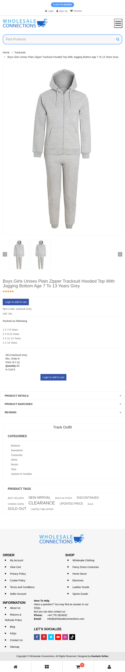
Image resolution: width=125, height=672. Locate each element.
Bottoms (15, 445)
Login (49, 11)
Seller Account (18, 593)
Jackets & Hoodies (21, 473)
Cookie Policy (17, 580)
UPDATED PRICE (71, 503)
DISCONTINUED (88, 497)
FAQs (13, 633)
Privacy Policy (18, 573)
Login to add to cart (16, 302)
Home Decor (80, 573)
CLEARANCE (41, 503)
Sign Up (61, 11)
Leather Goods (81, 587)
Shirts (14, 459)
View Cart (15, 567)
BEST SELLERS (16, 498)
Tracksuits (20, 52)
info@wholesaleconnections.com (65, 618)
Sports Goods (80, 593)
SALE (90, 504)
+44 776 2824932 (62, 4)
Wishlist (76, 11)
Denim (14, 464)
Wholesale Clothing (84, 560)
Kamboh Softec (99, 656)
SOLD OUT (17, 508)
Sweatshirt (17, 450)
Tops (13, 469)
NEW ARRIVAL (39, 497)
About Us (15, 608)
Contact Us (16, 640)
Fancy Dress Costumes (86, 567)
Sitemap (14, 646)
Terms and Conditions (22, 587)
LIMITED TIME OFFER (42, 509)
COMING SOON (16, 504)
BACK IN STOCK (63, 498)
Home (6, 52)
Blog (12, 626)
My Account (16, 560)
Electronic (78, 580)
